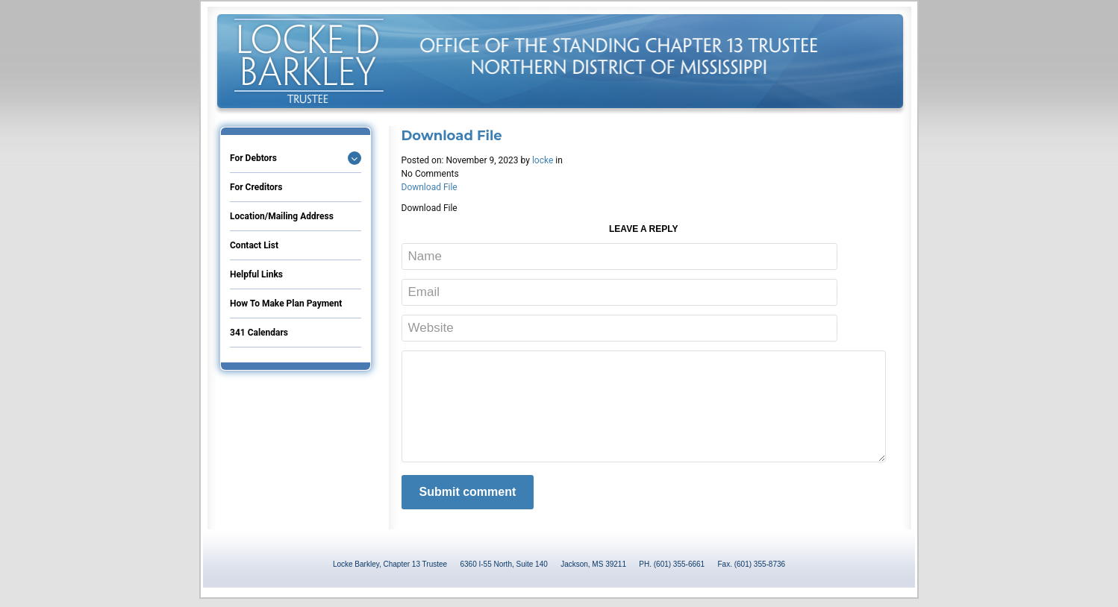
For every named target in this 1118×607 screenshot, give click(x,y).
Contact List (254, 245)
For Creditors (256, 187)
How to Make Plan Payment (286, 303)
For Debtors (253, 158)
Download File (429, 187)
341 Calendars (259, 332)
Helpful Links (256, 274)
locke (542, 160)
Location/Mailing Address (282, 216)
